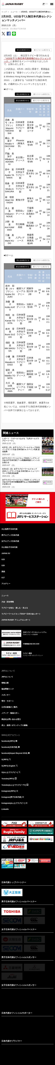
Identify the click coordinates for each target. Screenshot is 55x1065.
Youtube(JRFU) (7, 779)
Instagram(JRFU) (8, 791)
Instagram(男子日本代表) (11, 797)
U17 (3, 578)
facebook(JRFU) (8, 741)
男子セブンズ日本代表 (10, 535)
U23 (3, 559)
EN (46, 4)
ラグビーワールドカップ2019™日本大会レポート (21, 614)
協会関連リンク (7, 689)
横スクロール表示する (42, 50)
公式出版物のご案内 (9, 707)
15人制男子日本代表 (9, 529)
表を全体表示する (23, 50)
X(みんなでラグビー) (9, 772)
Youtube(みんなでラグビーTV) (13, 785)
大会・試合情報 (7, 602)
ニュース (14, 12)
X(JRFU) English (8, 766)
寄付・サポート (7, 701)
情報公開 (5, 683)
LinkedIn (5, 809)
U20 (3, 565)
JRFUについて (7, 677)
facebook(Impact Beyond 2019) (14, 753)
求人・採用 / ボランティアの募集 (14, 725)
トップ (4, 12)
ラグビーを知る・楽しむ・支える (14, 608)
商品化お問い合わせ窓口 (11, 719)
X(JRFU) (4, 760)
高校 (3, 572)
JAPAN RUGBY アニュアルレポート (16, 620)
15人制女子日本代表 (18, 29)
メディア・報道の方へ (10, 713)
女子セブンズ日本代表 (10, 541)
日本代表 (5, 29)
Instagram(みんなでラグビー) (13, 803)
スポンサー (5, 695)
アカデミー (5, 584)
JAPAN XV (5, 553)
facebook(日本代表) (9, 747)
